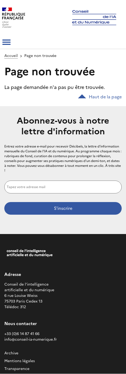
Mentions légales (19, 361)
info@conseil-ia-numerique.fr (30, 339)
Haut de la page (100, 97)
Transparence (16, 369)
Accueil (11, 56)
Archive (11, 353)
